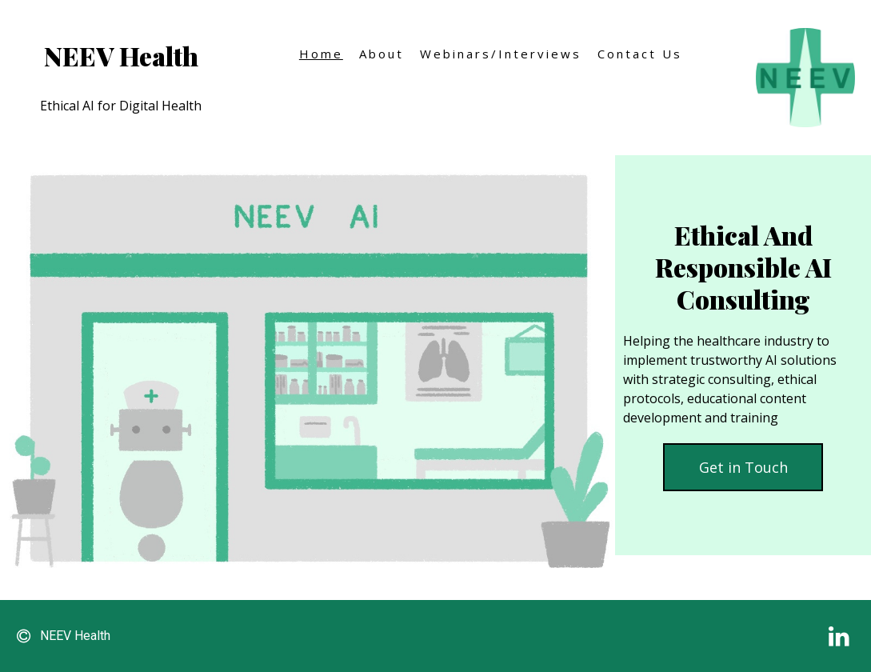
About (381, 54)
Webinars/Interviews (500, 54)
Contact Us (639, 54)
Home (321, 54)
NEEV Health (121, 55)
